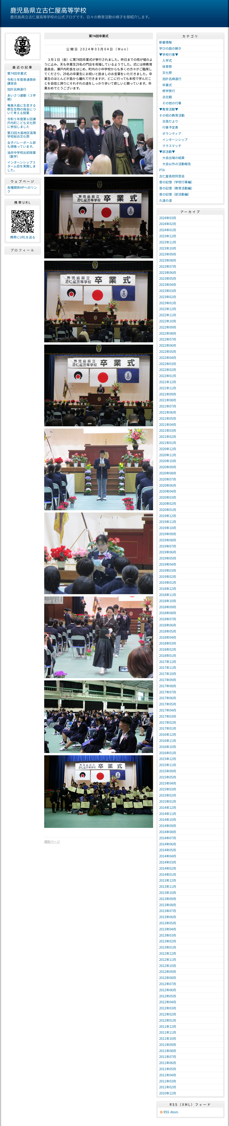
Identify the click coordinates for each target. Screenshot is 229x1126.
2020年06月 (167, 485)
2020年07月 (167, 479)
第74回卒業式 (17, 73)
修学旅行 (167, 90)
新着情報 (165, 42)
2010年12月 (167, 1093)
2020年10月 (167, 461)
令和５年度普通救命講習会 (21, 81)
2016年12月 (167, 734)
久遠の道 (165, 200)
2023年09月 (167, 254)
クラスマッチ (170, 145)
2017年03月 (167, 716)
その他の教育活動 (172, 115)
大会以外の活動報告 (175, 164)
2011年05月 (167, 1069)
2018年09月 (167, 607)
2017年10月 (167, 673)
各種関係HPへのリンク (22, 189)
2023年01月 (167, 303)
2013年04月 (167, 929)
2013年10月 (167, 892)
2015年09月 (167, 771)
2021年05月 (167, 418)
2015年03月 (167, 789)
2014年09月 (167, 825)
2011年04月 (167, 1075)
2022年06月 (167, 345)
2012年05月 (167, 996)
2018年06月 (167, 625)
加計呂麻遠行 (16, 89)
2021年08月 (167, 400)
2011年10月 (167, 1038)
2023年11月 (167, 242)
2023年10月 (167, 248)
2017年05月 (167, 704)
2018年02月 (167, 649)
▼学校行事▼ (168, 54)
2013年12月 (167, 880)
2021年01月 (167, 442)
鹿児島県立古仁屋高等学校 (48, 10)
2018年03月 (167, 643)
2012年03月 (167, 1008)
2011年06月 (167, 1062)
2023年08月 (167, 260)
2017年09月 (167, 679)
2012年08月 (167, 977)
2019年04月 (167, 564)
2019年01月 (167, 582)
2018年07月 (167, 619)
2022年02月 (167, 369)
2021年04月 (167, 424)
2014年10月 (167, 819)
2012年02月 (167, 1014)
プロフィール (22, 250)
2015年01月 (167, 801)
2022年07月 (167, 339)
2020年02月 (167, 503)
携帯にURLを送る (22, 237)
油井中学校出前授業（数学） (21, 154)
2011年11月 (167, 1032)
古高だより (168, 121)
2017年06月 (167, 698)
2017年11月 (167, 667)
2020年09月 (167, 467)
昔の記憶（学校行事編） (176, 182)
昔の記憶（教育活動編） (176, 188)
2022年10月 (167, 321)
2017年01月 (167, 728)
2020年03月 (167, 497)
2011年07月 (167, 1056)
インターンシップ (173, 139)
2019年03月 (167, 570)
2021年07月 (167, 406)
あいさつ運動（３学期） (21, 97)
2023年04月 (167, 284)
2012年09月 (167, 971)
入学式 (165, 60)
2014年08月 (167, 831)
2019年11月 (167, 521)
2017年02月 (167, 722)
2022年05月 (167, 351)
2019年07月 (167, 546)
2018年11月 (167, 594)
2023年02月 (167, 296)
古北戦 (165, 97)
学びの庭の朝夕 (170, 48)
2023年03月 (167, 290)
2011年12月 (167, 1026)
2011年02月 (167, 1087)
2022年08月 (167, 333)
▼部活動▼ (167, 151)
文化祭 (165, 72)
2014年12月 (167, 807)
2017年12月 (167, 661)
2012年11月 (167, 959)
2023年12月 (167, 236)
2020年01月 (167, 509)
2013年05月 (167, 923)
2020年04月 (167, 491)
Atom (174, 1112)
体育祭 (165, 66)
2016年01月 (167, 753)
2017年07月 (167, 692)
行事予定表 (168, 127)
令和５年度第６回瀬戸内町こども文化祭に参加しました (21, 123)
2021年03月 (167, 430)
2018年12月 (167, 588)
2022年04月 (167, 357)
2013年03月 (167, 935)
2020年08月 (167, 473)
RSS (166, 1112)
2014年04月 (167, 856)
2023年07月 (167, 266)
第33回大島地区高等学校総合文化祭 (21, 134)
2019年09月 (167, 534)
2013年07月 (167, 910)
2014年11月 (167, 813)
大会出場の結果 (172, 157)
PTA (162, 170)
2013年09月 (167, 898)
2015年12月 (167, 758)
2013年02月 (167, 941)
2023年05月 (167, 278)
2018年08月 (167, 613)
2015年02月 (167, 795)
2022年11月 (167, 315)
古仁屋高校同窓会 (172, 176)
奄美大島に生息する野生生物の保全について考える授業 (21, 109)
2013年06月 (167, 917)
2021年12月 (167, 382)
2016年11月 (167, 740)
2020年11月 (167, 455)
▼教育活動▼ (168, 109)
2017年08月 (167, 686)
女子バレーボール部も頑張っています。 (21, 144)
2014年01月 (167, 874)
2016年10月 (167, 746)
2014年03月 (167, 862)
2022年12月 (167, 309)
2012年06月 (167, 990)
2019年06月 (167, 552)
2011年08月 (167, 1050)
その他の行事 (170, 103)
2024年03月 (167, 218)
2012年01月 (167, 1020)
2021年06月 (167, 412)
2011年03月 (167, 1081)
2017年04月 (167, 710)
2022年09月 (167, 327)
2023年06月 (167, 272)
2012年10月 (167, 965)
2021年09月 (167, 394)
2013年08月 (167, 905)
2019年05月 (167, 558)
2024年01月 (167, 230)
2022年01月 (167, 375)
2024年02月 (167, 223)
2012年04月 (167, 1002)
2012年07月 (167, 983)
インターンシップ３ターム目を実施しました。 (21, 166)
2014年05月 (167, 850)
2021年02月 (167, 436)
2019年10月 (167, 527)
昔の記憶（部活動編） (175, 194)
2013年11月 (167, 886)
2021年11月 (167, 388)
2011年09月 (167, 1044)
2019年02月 (167, 576)
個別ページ (52, 841)
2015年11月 (167, 765)
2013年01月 (167, 947)
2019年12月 (167, 515)
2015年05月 (167, 777)
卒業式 (165, 85)
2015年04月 (167, 783)
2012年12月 (167, 953)
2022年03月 (167, 363)
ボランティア (170, 133)
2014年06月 (167, 844)
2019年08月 (167, 540)
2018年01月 (167, 655)
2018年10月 (167, 601)
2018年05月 (167, 631)
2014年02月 (167, 868)
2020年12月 (167, 448)
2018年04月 (167, 637)
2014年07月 (167, 838)
